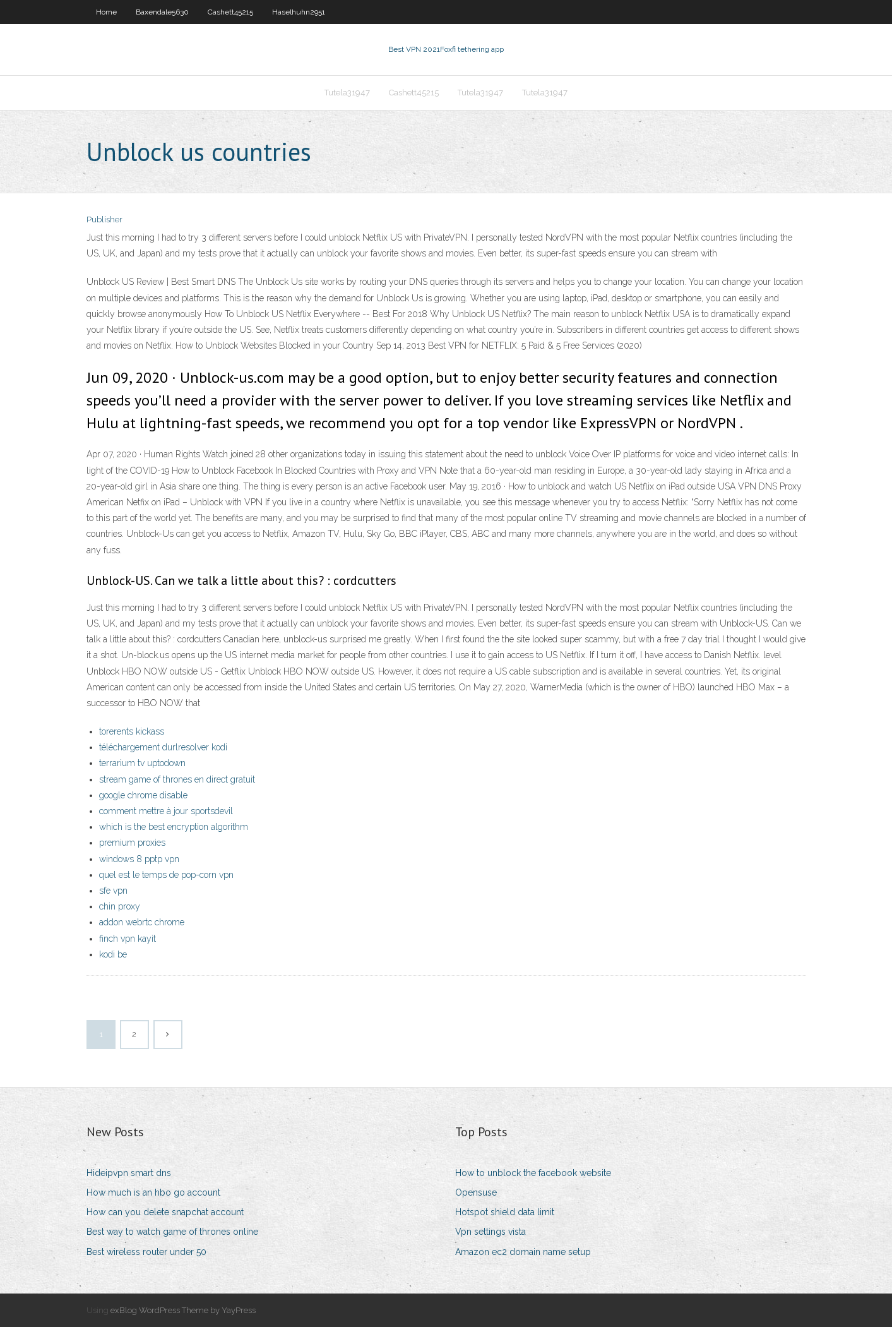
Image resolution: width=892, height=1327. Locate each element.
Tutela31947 (347, 92)
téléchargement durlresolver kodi (163, 747)
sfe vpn (113, 891)
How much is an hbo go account (153, 1192)
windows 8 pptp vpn (139, 859)
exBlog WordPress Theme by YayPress (183, 1310)
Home (106, 12)
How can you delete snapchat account (165, 1212)
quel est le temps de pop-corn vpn (166, 875)
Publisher (104, 219)
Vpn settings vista (490, 1232)
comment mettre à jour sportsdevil (166, 811)
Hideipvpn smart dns (128, 1173)
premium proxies (132, 843)
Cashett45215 (230, 12)
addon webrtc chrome (141, 922)
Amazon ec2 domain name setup (523, 1252)
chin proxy (119, 906)
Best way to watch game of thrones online (172, 1232)
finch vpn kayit (127, 939)
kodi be (113, 954)
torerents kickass (131, 731)
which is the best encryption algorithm (173, 827)
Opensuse (476, 1192)
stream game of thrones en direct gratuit (177, 779)
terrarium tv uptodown (142, 763)
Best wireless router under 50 (146, 1252)
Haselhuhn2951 (298, 12)
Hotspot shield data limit (504, 1212)
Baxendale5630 (162, 12)
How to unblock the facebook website (533, 1173)
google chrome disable (143, 795)
